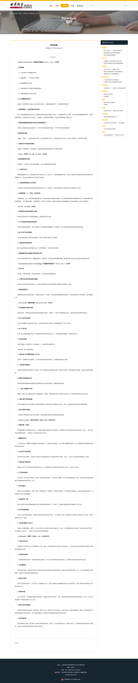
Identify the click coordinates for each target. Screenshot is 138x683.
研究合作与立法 (108, 94)
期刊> (20, 13)
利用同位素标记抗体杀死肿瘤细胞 (113, 63)
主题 (72, 6)
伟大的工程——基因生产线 (111, 69)
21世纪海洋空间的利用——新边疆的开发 (115, 123)
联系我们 (80, 6)
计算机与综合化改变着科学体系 (113, 82)
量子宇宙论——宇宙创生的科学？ (113, 50)
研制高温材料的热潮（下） (111, 117)
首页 (50, 6)
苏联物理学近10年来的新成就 (112, 53)
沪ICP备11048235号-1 (71, 675)
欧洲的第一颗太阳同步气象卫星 (113, 61)
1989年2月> (26, 13)
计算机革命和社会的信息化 (111, 80)
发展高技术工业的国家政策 (111, 73)
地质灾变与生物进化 (109, 102)
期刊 (64, 6)
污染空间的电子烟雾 (109, 129)
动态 (57, 6)
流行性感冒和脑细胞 (109, 55)
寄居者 (106, 104)
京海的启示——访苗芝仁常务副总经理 (115, 88)
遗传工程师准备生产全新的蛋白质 (113, 71)
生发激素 (106, 96)
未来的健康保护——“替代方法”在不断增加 (116, 135)
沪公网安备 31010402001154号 (70, 679)
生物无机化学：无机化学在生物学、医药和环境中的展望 (120, 110)
